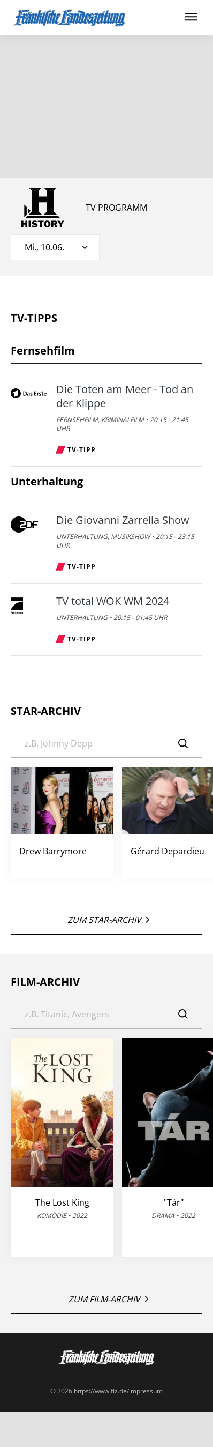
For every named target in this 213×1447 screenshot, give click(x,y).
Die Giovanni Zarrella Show (122, 520)
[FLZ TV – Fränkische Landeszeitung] (69, 18)
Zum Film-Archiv (108, 1299)
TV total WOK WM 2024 (112, 601)
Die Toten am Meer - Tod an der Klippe (124, 396)
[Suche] (106, 743)
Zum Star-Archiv (108, 920)
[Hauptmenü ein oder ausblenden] (191, 17)
